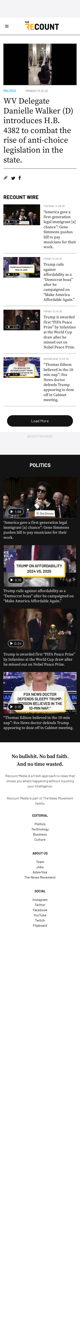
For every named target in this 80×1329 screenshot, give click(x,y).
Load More (40, 420)
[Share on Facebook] (20, 178)
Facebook (40, 910)
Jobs (40, 867)
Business (40, 834)
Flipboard (40, 925)
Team (40, 862)
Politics (9, 91)
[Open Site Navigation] (7, 26)
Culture (40, 839)
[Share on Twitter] (13, 178)
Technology (40, 829)
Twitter (40, 905)
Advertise (40, 872)
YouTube (40, 915)
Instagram (40, 899)
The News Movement (58, 798)
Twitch (40, 920)
